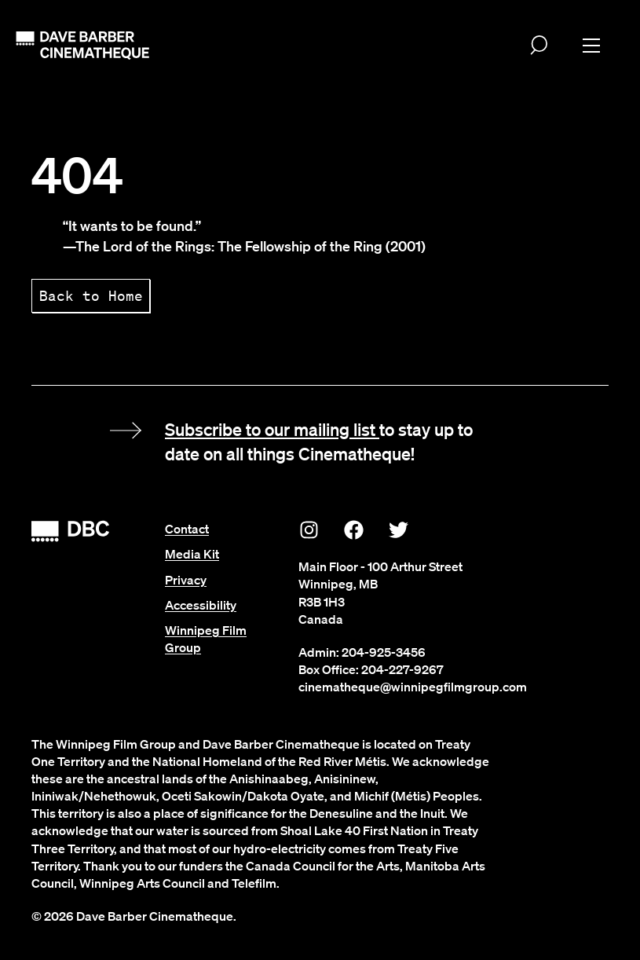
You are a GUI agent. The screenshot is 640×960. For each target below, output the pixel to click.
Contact (187, 529)
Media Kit (192, 554)
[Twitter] (399, 529)
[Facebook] (354, 529)
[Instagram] (309, 529)
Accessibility (200, 605)
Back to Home (91, 295)
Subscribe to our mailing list (272, 429)
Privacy (186, 580)
